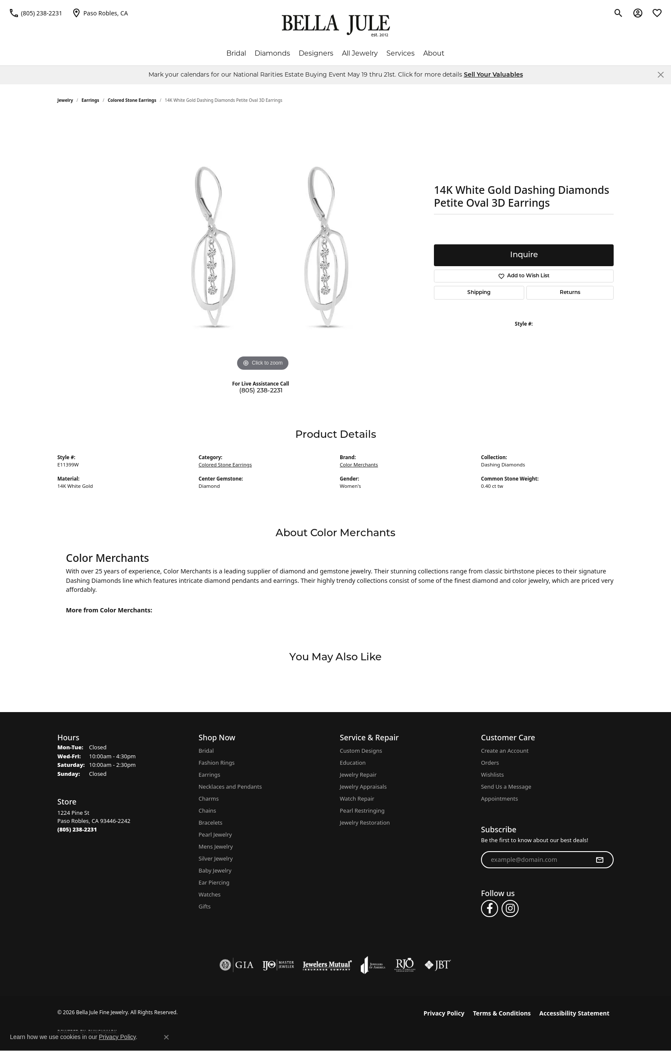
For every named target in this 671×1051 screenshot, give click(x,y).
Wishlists (492, 774)
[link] (35, 12)
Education (353, 762)
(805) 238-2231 (260, 391)
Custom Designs (361, 750)
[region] (262, 244)
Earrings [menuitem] (209, 774)
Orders (490, 762)
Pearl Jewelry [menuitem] (215, 834)
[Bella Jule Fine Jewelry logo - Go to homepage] (335, 26)
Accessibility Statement (574, 1013)
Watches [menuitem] (209, 894)
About (434, 53)
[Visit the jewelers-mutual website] (327, 965)
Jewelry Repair (358, 774)
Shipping (478, 292)
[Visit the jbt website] (437, 965)
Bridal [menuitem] (206, 750)
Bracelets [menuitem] (211, 822)
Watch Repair (357, 798)
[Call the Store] (77, 829)
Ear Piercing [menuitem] (214, 882)
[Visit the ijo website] (278, 965)
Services (400, 53)
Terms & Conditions (502, 1013)
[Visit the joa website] (373, 965)
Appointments (499, 798)
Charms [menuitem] (209, 798)
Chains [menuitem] (207, 810)
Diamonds (272, 53)
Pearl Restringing (362, 810)
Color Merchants (359, 464)
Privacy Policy (444, 1013)
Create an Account (504, 750)
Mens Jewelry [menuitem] (216, 846)
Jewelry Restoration (365, 822)
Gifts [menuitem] (205, 906)
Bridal (236, 53)
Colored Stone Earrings (132, 100)
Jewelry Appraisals (363, 786)
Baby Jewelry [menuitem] (215, 870)
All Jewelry (360, 53)
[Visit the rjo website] (405, 965)
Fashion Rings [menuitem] (217, 762)
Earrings (90, 100)
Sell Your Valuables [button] (493, 75)
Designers (316, 53)
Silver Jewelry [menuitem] (216, 858)
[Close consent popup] (166, 1037)
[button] (618, 12)
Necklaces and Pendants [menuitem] (230, 786)
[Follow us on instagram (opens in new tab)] (510, 908)
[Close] (660, 74)
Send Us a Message (506, 786)
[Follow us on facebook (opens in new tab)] (489, 908)
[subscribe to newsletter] (599, 859)
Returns (570, 292)
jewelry (65, 100)
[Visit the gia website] (237, 965)
